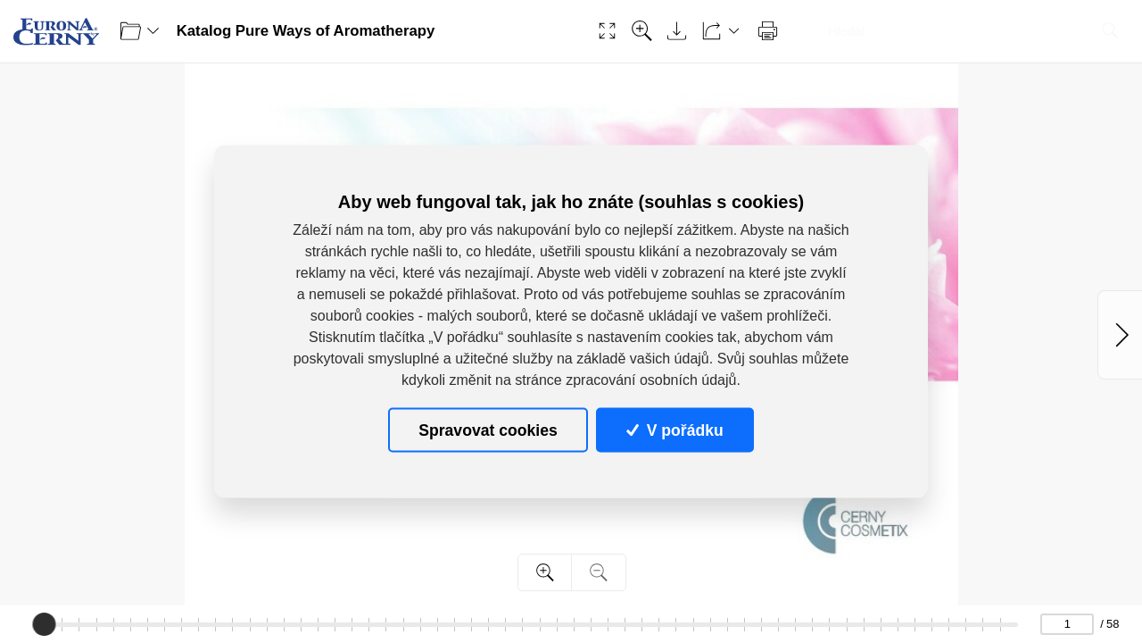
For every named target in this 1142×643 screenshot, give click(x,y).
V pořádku (674, 429)
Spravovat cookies (487, 429)
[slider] (43, 624)
